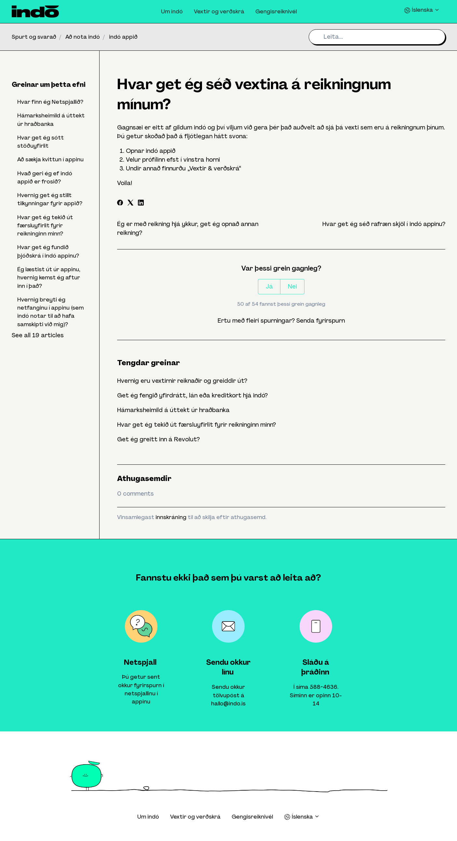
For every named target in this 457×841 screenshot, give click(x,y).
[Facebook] (120, 203)
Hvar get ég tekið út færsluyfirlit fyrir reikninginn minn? (196, 425)
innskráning (170, 517)
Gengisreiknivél (276, 11)
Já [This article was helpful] (269, 286)
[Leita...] (377, 37)
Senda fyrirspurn (320, 321)
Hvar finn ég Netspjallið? (50, 101)
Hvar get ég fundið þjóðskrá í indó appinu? (48, 251)
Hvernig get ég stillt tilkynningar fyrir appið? (49, 199)
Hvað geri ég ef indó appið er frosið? (44, 177)
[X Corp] (130, 203)
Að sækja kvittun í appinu (50, 159)
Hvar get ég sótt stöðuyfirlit (40, 141)
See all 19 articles (38, 335)
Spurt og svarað (34, 36)
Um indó (172, 11)
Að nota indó (82, 36)
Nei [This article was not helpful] (292, 286)
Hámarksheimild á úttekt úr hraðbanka (173, 410)
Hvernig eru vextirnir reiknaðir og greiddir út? (182, 381)
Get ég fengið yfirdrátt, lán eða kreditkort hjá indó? (192, 395)
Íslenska (422, 10)
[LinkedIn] (141, 203)
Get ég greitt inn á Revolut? (158, 439)
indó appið (123, 36)
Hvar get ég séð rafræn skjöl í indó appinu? (383, 224)
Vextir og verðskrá (219, 11)
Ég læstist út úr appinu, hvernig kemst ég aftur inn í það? (48, 277)
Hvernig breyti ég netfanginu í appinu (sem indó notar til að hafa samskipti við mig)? (50, 312)
